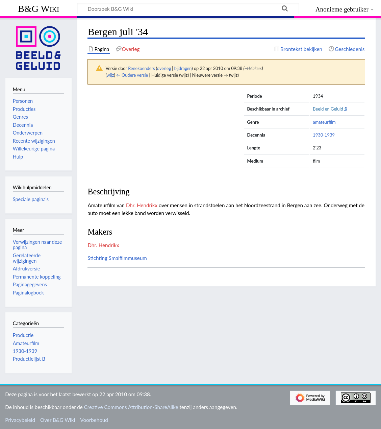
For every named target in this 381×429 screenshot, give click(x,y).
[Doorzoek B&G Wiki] (188, 8)
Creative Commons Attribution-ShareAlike (131, 407)
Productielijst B (29, 359)
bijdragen (183, 68)
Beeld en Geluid (328, 109)
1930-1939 (324, 135)
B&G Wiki (38, 8)
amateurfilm (324, 122)
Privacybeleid (20, 420)
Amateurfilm (26, 343)
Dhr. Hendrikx (141, 205)
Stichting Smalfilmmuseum (117, 258)
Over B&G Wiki (57, 420)
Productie (23, 335)
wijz (110, 75)
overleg (164, 68)
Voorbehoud (94, 420)
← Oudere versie (132, 75)
